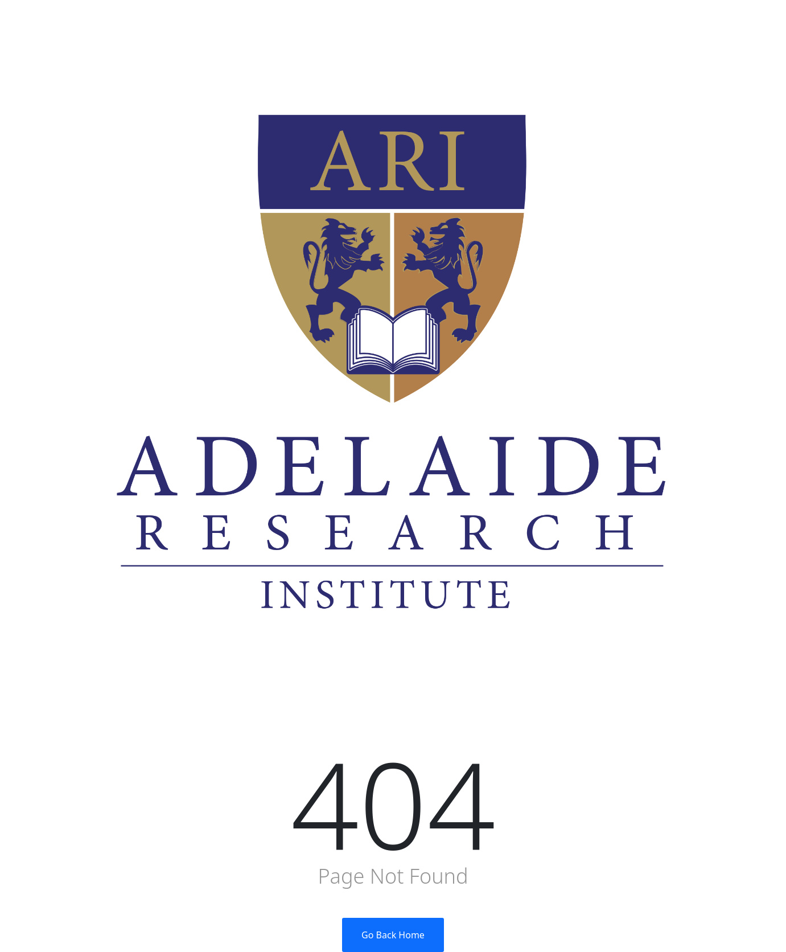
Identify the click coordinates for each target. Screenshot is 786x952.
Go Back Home (393, 935)
